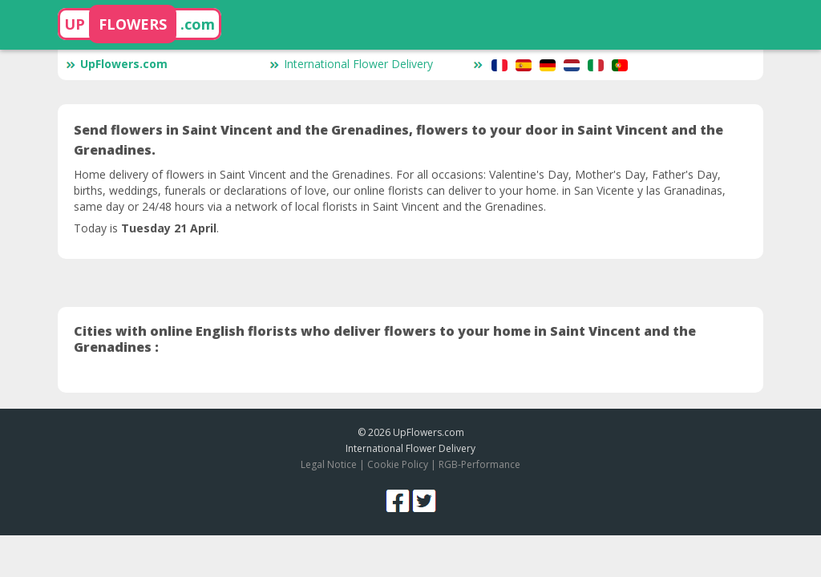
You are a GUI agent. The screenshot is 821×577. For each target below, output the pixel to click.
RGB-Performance (479, 464)
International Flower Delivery (351, 63)
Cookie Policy (397, 464)
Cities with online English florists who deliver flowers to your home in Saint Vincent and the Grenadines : (385, 339)
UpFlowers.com (117, 63)
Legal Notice (329, 464)
